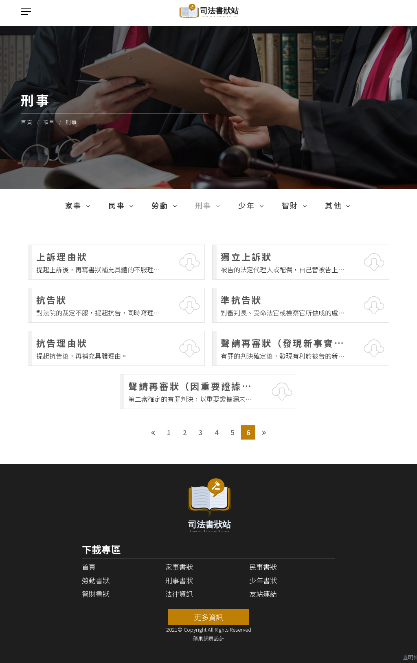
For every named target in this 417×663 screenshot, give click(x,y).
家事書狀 (179, 567)
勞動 (159, 205)
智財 (290, 205)
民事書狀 (263, 567)
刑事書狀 (179, 580)
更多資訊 (208, 617)
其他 (333, 205)
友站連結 (263, 594)
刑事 (71, 122)
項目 (49, 122)
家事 (73, 205)
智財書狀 (96, 594)
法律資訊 (179, 594)
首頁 (27, 122)
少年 (246, 205)
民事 (116, 205)
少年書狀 (263, 580)
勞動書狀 (96, 580)
